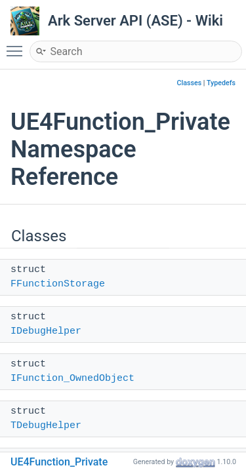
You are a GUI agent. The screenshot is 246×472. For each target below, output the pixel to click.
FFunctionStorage (57, 284)
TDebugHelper (45, 425)
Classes (189, 83)
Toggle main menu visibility (18, 45)
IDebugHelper (45, 331)
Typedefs (221, 83)
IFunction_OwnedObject (72, 378)
